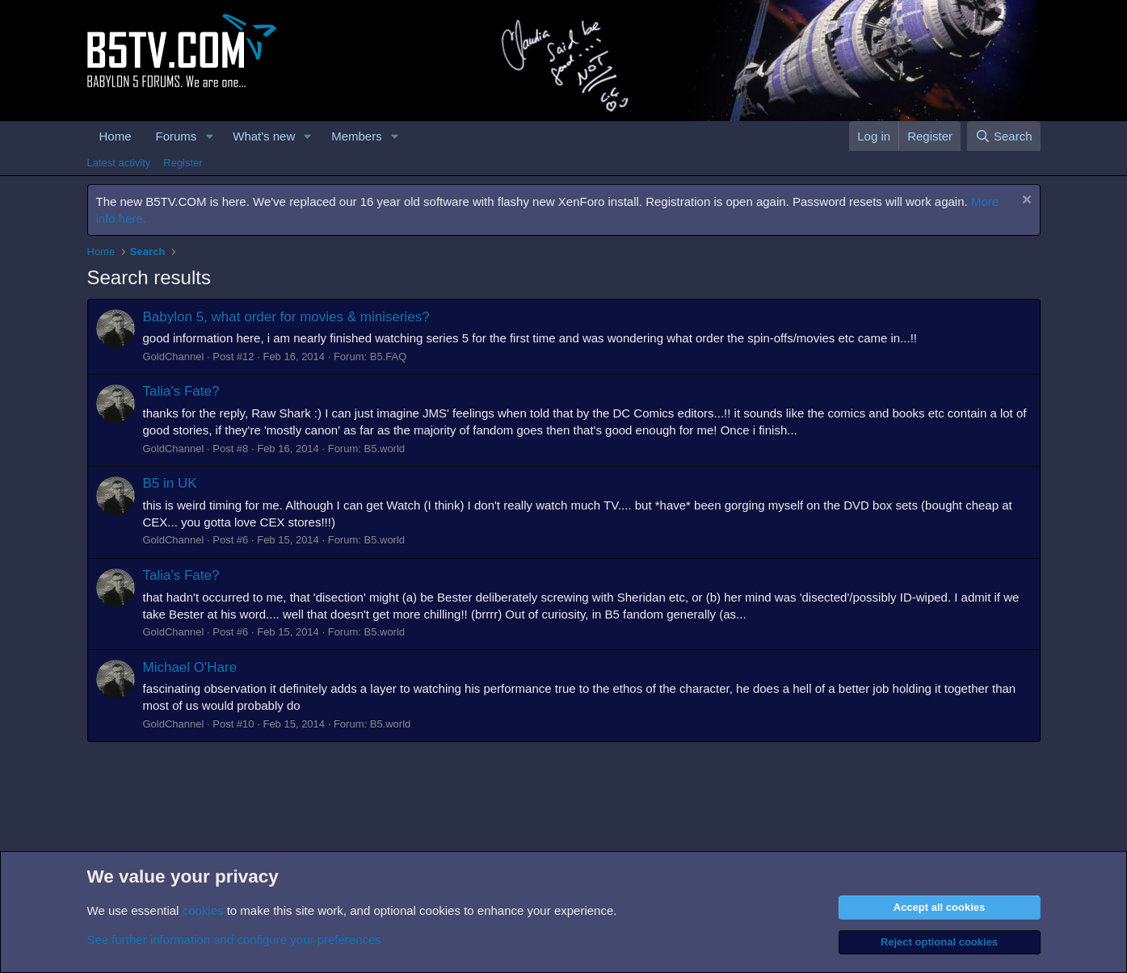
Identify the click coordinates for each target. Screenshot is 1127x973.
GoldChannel (173, 356)
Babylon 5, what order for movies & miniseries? (286, 317)
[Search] (1004, 136)
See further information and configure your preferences (234, 939)
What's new (264, 136)
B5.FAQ (388, 356)
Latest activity (119, 163)
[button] (209, 136)
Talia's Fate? (181, 391)
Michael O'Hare (190, 667)
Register (182, 163)
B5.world (384, 448)
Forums (176, 136)
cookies (203, 910)
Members (356, 136)
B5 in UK (170, 483)
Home (115, 136)
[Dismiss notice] (1025, 201)
